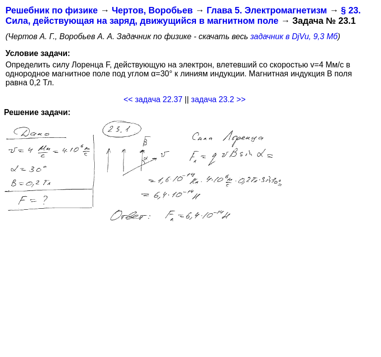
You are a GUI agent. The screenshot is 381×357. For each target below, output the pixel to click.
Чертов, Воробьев (152, 10)
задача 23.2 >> (218, 99)
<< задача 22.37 (153, 99)
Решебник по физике (51, 10)
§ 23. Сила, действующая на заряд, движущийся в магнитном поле (183, 15)
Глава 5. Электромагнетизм (266, 10)
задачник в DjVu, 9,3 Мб (294, 36)
